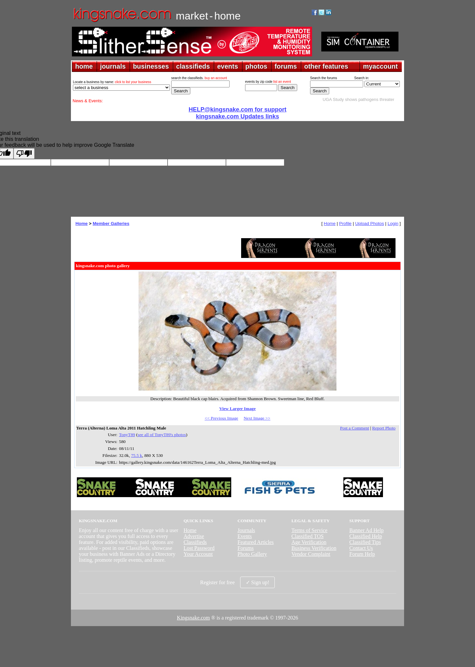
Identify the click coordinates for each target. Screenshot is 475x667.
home (84, 66)
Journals (246, 530)
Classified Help (365, 536)
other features (326, 66)
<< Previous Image (221, 418)
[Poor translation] (24, 153)
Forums (246, 548)
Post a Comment (354, 428)
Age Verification (309, 542)
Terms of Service (310, 530)
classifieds (193, 66)
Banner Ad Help (366, 530)
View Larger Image (237, 408)
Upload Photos (369, 223)
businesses (151, 66)
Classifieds (194, 542)
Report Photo (384, 428)
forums (285, 66)
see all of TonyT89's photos (162, 434)
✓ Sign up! (257, 582)
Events (245, 536)
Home (82, 223)
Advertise (193, 536)
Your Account (198, 554)
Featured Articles (256, 542)
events (227, 66)
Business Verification (314, 548)
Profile (345, 223)
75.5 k (136, 455)
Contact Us (361, 548)
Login (393, 223)
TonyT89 (127, 434)
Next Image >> (257, 418)
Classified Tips (365, 542)
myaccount (380, 66)
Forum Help (362, 554)
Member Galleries (111, 223)
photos (256, 66)
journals (113, 66)
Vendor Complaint (311, 554)
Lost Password (198, 548)
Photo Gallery (252, 554)
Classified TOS (308, 536)
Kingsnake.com (193, 617)
